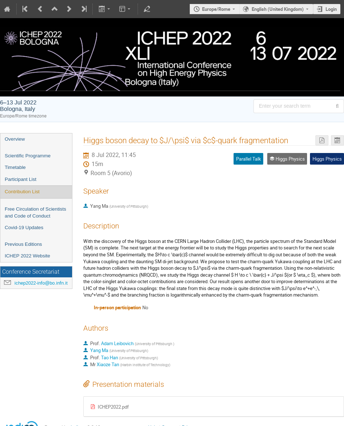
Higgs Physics (327, 159)
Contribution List (22, 191)
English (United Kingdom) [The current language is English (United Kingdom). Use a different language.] (278, 9)
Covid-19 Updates (24, 227)
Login (331, 9)
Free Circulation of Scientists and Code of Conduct (35, 212)
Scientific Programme (28, 155)
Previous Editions (23, 244)
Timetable (15, 167)
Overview (15, 139)
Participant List (20, 179)
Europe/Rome (216, 9)
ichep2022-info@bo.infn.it (41, 283)
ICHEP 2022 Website (27, 256)
